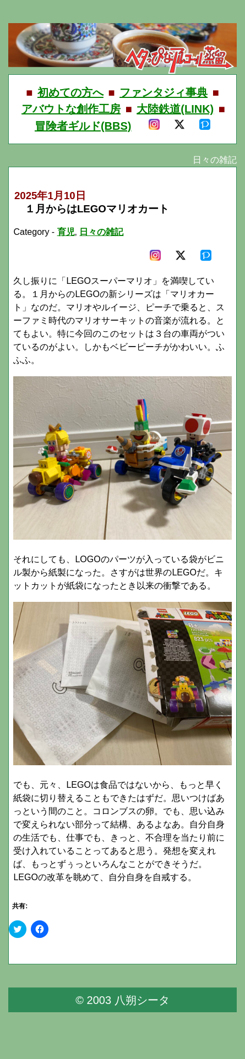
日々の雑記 (101, 232)
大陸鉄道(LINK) (175, 109)
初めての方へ (70, 92)
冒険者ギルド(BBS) (83, 126)
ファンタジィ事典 (163, 92)
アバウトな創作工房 (71, 109)
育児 (66, 232)
